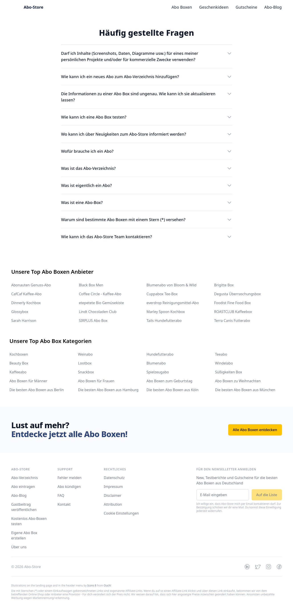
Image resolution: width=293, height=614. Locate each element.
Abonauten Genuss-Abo (31, 285)
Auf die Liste (266, 494)
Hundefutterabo (160, 354)
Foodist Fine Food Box (232, 302)
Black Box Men (91, 285)
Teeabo (221, 354)
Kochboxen (19, 354)
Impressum (113, 486)
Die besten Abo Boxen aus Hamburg (108, 389)
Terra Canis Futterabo (232, 320)
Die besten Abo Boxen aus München (245, 389)
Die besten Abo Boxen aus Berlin (37, 389)
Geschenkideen (213, 7)
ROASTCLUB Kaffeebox (233, 311)
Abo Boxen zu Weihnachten (238, 380)
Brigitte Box (224, 285)
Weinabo (85, 354)
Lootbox (85, 363)
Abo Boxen (182, 7)
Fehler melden (70, 477)
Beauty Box (19, 363)
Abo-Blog (273, 7)
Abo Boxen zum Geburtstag (169, 380)
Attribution (113, 504)
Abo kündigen (69, 486)
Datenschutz (114, 477)
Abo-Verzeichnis (24, 477)
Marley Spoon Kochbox (166, 311)
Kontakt (64, 504)
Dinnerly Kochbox (26, 302)
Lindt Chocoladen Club (98, 311)
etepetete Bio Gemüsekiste (101, 302)
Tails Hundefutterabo (164, 320)
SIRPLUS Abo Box (93, 320)
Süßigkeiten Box (228, 372)
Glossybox (19, 311)
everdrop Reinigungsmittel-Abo (173, 302)
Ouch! (107, 585)
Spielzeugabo (158, 372)
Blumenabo (156, 363)
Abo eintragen (23, 486)
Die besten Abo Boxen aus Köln (173, 389)
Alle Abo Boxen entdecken (255, 429)
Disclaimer (112, 495)
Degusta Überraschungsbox (237, 293)
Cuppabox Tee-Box (162, 293)
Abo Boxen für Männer (28, 380)
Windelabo (224, 363)
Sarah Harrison (23, 320)
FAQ (61, 495)
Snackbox (86, 372)
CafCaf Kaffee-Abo (26, 293)
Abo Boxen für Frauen (96, 380)
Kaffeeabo (18, 372)
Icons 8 (91, 585)
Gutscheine (246, 7)
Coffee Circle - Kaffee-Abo (100, 293)
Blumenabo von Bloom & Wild (172, 285)
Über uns (19, 547)
